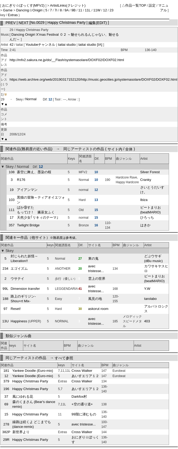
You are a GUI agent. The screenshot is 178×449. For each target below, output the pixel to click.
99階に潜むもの (84, 414)
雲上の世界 (96, 279)
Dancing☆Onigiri (29, 10)
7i (55, 10)
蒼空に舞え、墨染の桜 (34, 172)
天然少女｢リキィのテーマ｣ (37, 217)
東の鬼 (93, 258)
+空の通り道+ (82, 404)
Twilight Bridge (28, 225)
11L (88, 10)
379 (6, 381)
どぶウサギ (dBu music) (153, 258)
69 (6, 404)
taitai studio (67, 45)
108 (12, 172)
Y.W (147, 289)
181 (6, 371)
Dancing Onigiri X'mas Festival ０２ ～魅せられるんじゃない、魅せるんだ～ (64, 37)
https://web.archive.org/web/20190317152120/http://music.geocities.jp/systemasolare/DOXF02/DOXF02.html (93, 79)
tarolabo (150, 299)
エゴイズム (19, 269)
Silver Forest (150, 172)
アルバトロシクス (156, 308)
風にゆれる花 (22, 396)
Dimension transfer (25, 289)
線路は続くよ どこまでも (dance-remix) (31, 424)
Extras (13, 15)
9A (66, 10)
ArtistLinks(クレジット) (68, 5)
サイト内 (114, 149)
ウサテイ (17, 279)
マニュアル (163, 7)
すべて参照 (64, 358)
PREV (11, 22)
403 (147, 321)
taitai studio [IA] (90, 45)
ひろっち (147, 217)
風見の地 (95, 299)
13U (5, 321)
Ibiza (144, 200)
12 (105, 10)
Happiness (19, 321)
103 (12, 200)
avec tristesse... (96, 268)
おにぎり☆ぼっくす (85, 439)
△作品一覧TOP (134, 5)
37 (6, 396)
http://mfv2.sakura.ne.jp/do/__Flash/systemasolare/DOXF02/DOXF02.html (67, 60)
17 (12, 217)
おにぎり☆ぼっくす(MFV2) (24, 5)
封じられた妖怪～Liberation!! (24, 258)
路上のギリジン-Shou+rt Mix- (23, 298)
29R (6, 440)
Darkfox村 (79, 396)
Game (8, 10)
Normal (31, 99)
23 (112, 10)
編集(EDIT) (97, 22)
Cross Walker (82, 371)
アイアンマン (27, 190)
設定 (152, 5)
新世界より (21, 432)
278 (6, 424)
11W (96, 10)
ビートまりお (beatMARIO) (150, 209)
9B (73, 10)
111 (12, 210)
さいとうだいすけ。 (152, 189)
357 (12, 225)
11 (80, 10)
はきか (145, 225)
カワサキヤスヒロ (156, 268)
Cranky (145, 180)
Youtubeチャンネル (40, 45)
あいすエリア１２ (85, 376)
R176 (21, 180)
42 (11, 45)
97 (5, 309)
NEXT (24, 22)
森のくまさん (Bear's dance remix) (33, 404)
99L (5, 289)
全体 (129, 149)
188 (5, 299)
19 (12, 190)
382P (6, 432)
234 (5, 269)
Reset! (16, 309)
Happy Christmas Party (30, 381)
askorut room (98, 309)
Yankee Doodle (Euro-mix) (32, 371)
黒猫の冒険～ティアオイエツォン (41, 199)
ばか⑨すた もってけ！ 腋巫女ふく (36, 209)
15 (6, 414)
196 (6, 389)
